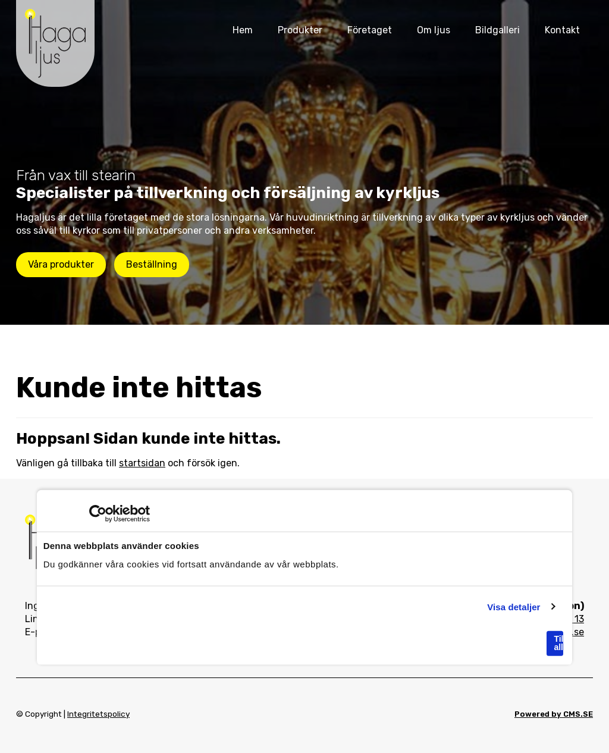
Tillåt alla (558, 643)
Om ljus (433, 30)
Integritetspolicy (98, 714)
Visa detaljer (513, 606)
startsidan (142, 463)
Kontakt (562, 30)
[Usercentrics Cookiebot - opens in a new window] (98, 514)
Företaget (369, 30)
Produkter (300, 30)
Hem (243, 30)
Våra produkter (61, 264)
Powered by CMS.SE (553, 714)
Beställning (151, 264)
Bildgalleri (497, 30)
